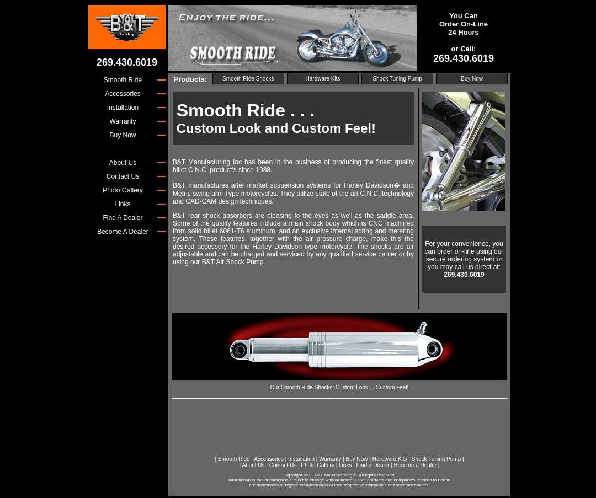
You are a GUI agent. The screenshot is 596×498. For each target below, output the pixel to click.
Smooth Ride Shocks (248, 79)
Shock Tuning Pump (397, 79)
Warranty (330, 459)
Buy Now (472, 79)
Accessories (269, 459)
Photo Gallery (317, 465)
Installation (301, 459)
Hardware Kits (323, 79)
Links (345, 465)
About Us (253, 465)
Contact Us (282, 465)
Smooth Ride (234, 459)
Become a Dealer (415, 465)
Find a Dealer (373, 465)
